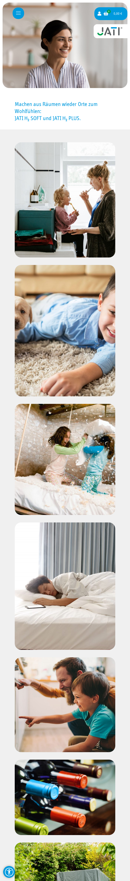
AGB (63, 859)
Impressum (64, 864)
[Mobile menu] (18, 13)
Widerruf (63, 854)
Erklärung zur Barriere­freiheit (65, 874)
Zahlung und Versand (64, 849)
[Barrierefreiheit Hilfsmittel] (9, 872)
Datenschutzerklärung (63, 869)
